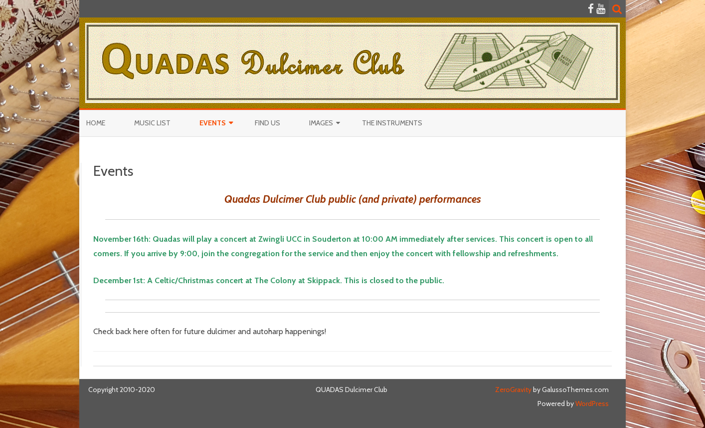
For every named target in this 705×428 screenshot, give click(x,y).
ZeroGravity (513, 389)
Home (95, 122)
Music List (152, 122)
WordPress (591, 403)
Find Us (267, 122)
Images (321, 122)
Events (212, 122)
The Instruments (392, 122)
